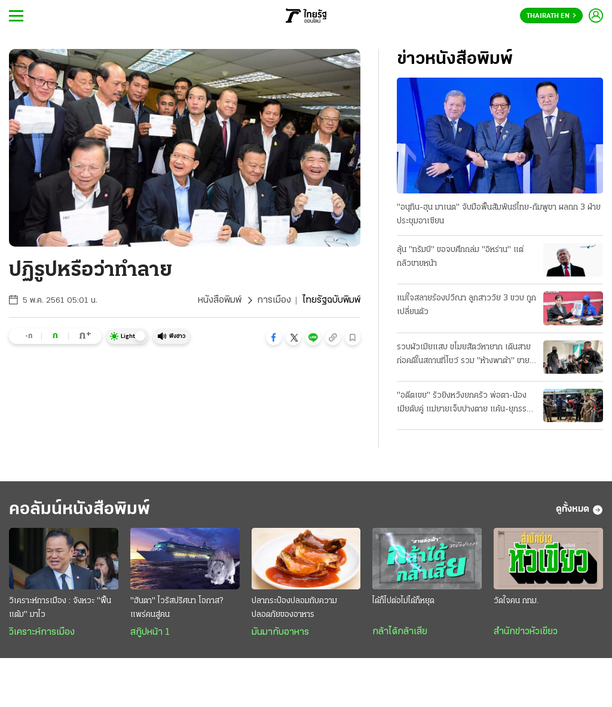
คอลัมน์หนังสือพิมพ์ (79, 509)
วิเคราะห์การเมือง (42, 632)
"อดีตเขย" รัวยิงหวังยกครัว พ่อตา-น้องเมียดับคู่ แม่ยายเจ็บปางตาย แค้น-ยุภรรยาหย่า (466, 403)
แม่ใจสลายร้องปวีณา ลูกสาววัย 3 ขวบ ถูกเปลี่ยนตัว (466, 305)
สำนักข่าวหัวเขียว (526, 632)
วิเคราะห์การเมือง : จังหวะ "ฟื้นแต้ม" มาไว (60, 608)
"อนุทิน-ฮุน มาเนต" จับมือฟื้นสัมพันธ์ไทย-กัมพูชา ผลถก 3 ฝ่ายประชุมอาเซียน (499, 214)
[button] (273, 337)
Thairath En (551, 16)
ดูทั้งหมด (579, 510)
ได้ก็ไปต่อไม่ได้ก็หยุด (403, 601)
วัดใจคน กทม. (516, 601)
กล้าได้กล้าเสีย (399, 632)
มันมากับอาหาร (280, 632)
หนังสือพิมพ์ (219, 300)
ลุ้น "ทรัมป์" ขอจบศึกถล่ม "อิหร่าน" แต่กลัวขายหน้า (460, 256)
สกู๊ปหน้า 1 (150, 632)
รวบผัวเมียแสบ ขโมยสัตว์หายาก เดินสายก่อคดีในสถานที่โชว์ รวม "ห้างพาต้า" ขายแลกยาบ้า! (464, 355)
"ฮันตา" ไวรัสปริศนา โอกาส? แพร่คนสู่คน (176, 608)
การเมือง (274, 300)
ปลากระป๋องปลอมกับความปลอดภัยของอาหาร (294, 608)
